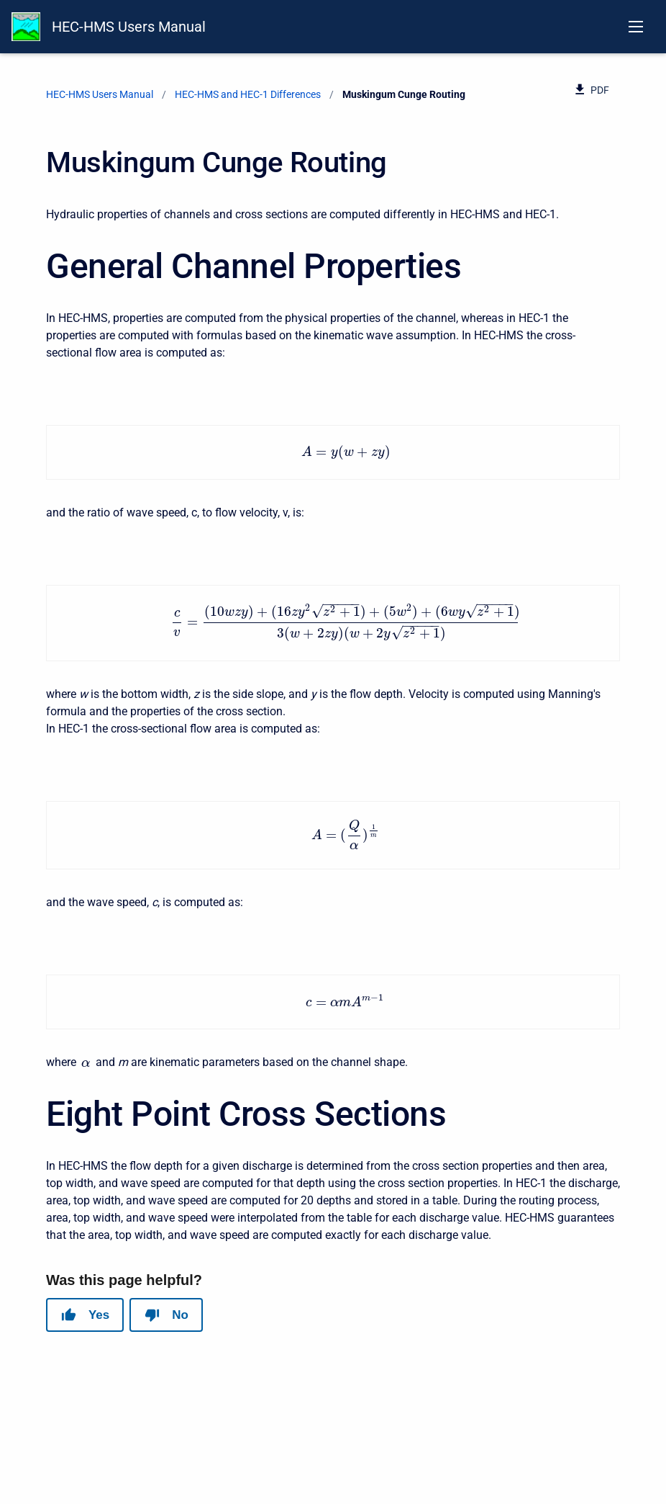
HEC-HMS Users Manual (129, 26)
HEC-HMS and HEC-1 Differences (248, 94)
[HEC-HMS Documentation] (26, 26)
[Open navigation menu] (636, 26)
